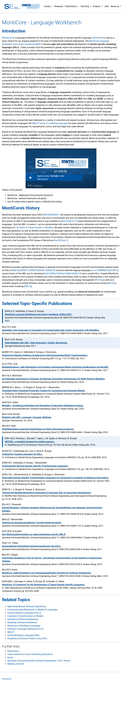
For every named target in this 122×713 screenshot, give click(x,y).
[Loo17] (94, 270)
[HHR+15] (43, 270)
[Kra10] (57, 240)
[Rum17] (73, 221)
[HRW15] (15, 270)
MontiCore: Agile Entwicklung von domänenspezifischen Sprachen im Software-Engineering (46, 573)
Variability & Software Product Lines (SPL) (27, 638)
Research (59, 6)
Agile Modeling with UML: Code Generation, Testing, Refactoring (36, 342)
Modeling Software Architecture (22, 622)
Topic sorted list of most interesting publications (30, 654)
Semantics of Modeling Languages (23, 625)
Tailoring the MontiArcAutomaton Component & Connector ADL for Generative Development (46, 492)
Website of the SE (15, 664)
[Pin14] (98, 280)
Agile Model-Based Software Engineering (26, 606)
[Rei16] (71, 273)
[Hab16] (63, 273)
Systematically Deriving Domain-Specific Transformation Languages (35, 466)
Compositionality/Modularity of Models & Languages (32, 609)
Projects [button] (97, 6)
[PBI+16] (28, 286)
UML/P (10, 632)
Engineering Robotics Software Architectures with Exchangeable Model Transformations (44, 355)
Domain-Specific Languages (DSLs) (24, 613)
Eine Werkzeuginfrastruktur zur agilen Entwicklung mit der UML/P (33, 534)
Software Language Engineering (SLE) (25, 629)
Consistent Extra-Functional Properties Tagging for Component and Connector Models (43, 390)
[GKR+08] (46, 214)
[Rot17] (78, 273)
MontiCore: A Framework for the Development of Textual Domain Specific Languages (43, 584)
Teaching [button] (85, 6)
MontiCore (7, 37)
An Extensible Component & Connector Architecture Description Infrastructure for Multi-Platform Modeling (53, 379)
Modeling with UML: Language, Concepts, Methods (26, 417)
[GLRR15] (113, 270)
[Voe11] (64, 240)
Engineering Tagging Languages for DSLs (22, 454)
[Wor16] (55, 273)
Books (10, 657)
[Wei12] (51, 270)
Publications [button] (71, 6)
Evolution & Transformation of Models (34, 227)
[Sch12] (47, 273)
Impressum (6, 679)
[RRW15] (34, 270)
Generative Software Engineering (22, 619)
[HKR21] (55, 214)
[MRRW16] (104, 270)
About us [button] (115, 6)
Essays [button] (47, 6)
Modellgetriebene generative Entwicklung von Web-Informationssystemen (38, 429)
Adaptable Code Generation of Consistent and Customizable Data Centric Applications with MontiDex (50, 330)
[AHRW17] (24, 270)
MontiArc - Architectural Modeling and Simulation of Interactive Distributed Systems (42, 405)
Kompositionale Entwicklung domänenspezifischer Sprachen (31, 546)
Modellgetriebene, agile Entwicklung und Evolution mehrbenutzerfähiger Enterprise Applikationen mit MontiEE (55, 367)
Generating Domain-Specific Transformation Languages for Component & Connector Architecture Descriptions (55, 477)
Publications (13, 651)
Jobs (106, 6)
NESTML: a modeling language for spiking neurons (29, 441)
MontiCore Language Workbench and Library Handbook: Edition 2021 (38, 314)
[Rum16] (65, 221)
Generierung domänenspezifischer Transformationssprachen (31, 522)
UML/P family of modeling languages (49, 123)
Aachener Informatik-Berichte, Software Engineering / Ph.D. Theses (38, 660)
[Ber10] (110, 283)
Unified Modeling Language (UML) (23, 635)
